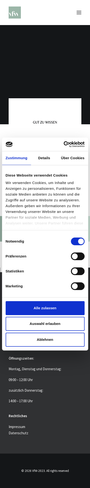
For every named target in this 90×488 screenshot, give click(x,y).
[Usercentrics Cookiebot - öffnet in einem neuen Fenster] (64, 144)
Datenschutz (18, 433)
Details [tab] (44, 158)
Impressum (17, 426)
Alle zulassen (45, 308)
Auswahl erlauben (45, 324)
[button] (79, 12)
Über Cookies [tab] (72, 158)
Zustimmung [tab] (16, 158)
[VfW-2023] (45, 13)
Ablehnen (45, 339)
